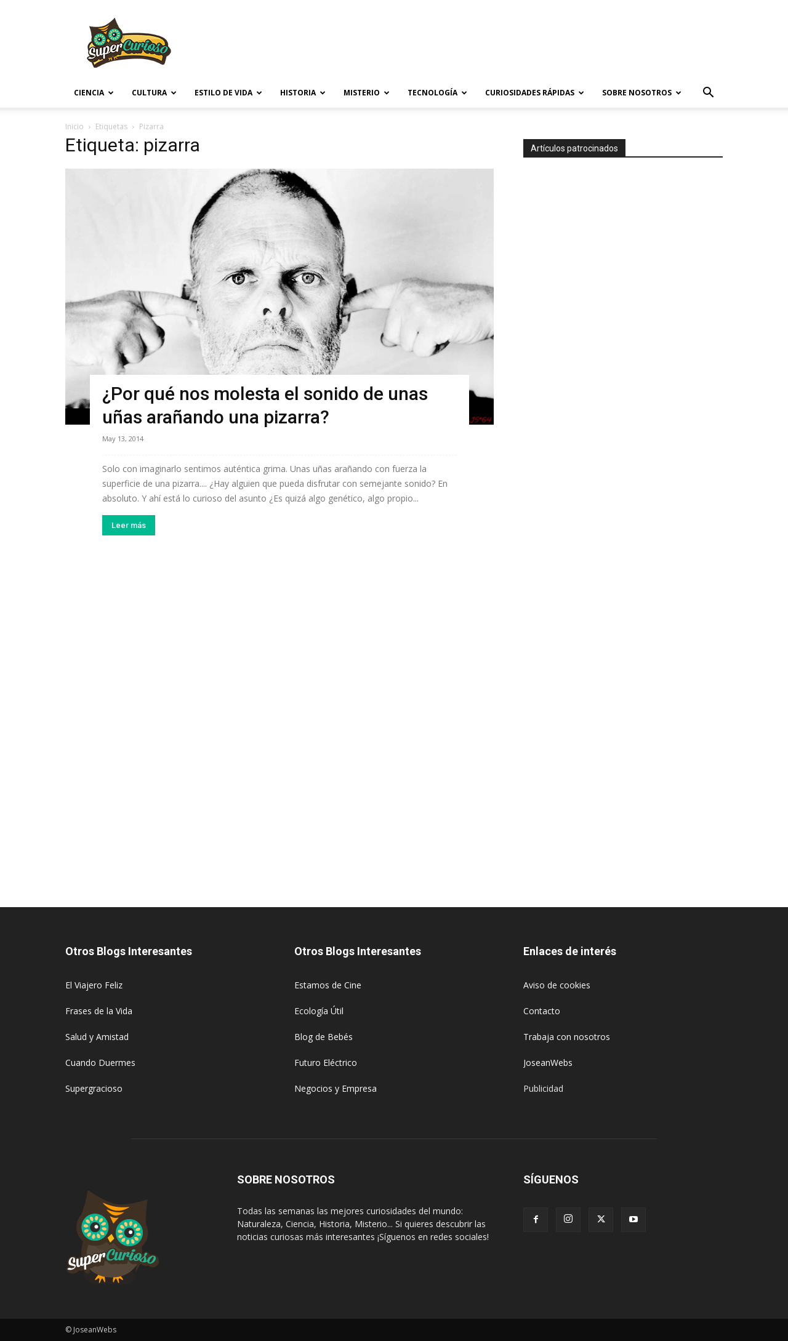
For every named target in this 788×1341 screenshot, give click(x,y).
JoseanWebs (548, 1062)
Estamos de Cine (327, 985)
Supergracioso (94, 1088)
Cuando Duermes (100, 1062)
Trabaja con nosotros (566, 1037)
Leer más (128, 525)
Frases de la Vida (98, 1011)
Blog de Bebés (323, 1037)
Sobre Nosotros (641, 92)
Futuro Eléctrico (325, 1062)
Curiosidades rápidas (534, 92)
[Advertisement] (499, 45)
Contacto (541, 1011)
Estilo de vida (228, 92)
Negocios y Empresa (335, 1088)
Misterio (367, 92)
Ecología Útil (319, 1011)
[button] (708, 94)
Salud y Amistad (97, 1037)
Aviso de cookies (556, 985)
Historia (303, 92)
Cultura (154, 92)
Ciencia (94, 92)
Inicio (74, 126)
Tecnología (437, 92)
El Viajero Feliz (94, 985)
